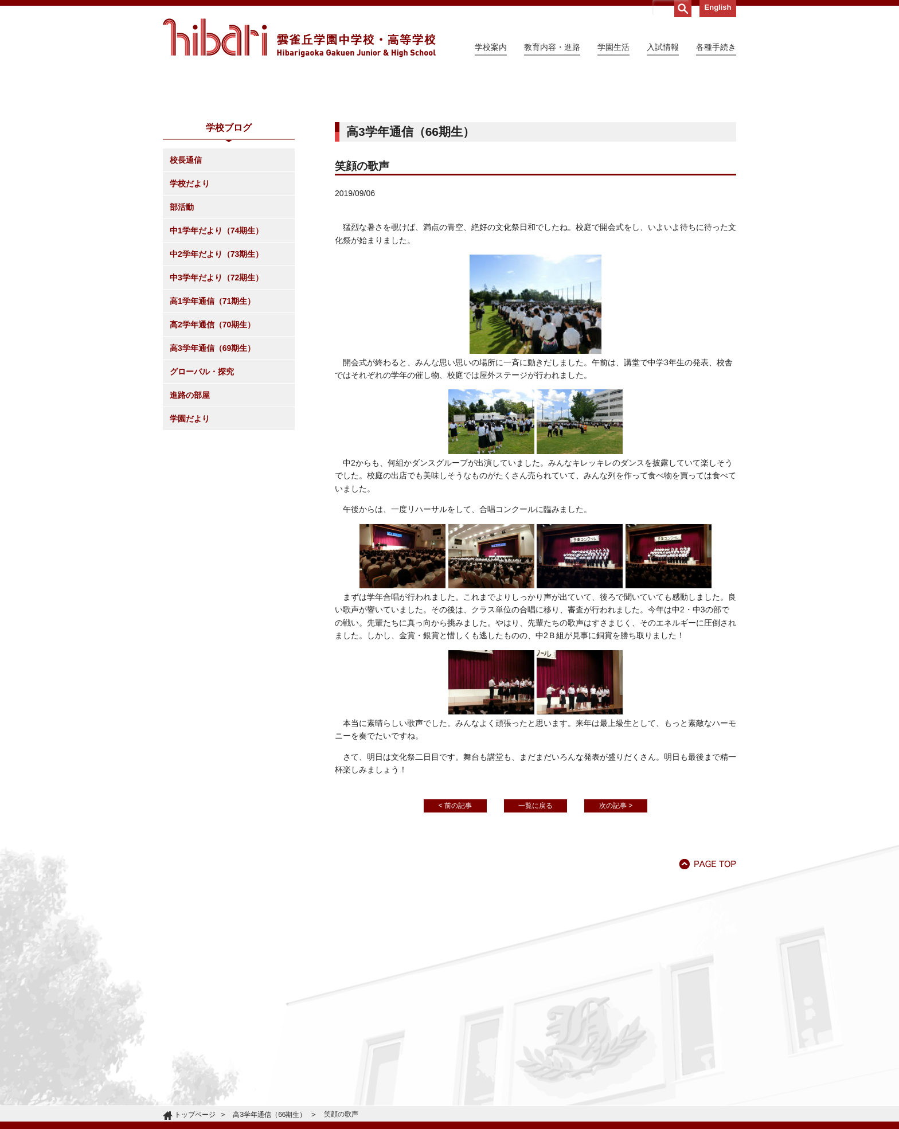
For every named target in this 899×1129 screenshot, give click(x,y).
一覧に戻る (535, 910)
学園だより (190, 523)
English (718, 7)
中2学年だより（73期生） (216, 358)
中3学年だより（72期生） (216, 381)
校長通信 (186, 264)
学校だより (190, 287)
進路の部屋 (190, 499)
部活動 (182, 311)
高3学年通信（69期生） (212, 452)
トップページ (195, 1115)
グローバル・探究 (202, 475)
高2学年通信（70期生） (212, 428)
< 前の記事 (455, 910)
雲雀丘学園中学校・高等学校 (299, 37)
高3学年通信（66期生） (269, 1115)
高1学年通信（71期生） (212, 405)
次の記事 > (615, 910)
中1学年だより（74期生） (216, 334)
